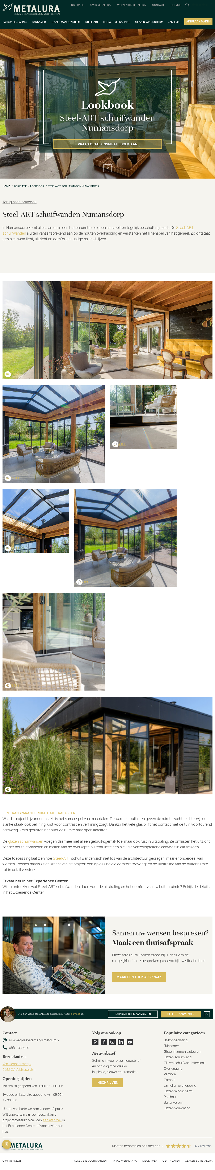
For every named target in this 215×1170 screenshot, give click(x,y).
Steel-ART (62, 859)
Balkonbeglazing (175, 1040)
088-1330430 (19, 1048)
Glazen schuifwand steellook (185, 1063)
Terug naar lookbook (20, 202)
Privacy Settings (6, 1144)
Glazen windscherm (178, 1091)
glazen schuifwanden (25, 842)
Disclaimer (149, 1161)
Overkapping (173, 1068)
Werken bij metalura (198, 1161)
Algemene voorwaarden (90, 1161)
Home (6, 186)
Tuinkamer (171, 1046)
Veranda (170, 1074)
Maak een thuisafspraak (139, 977)
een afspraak (52, 1120)
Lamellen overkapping (180, 1085)
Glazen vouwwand (177, 1108)
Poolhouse (171, 1097)
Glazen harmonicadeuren (182, 1051)
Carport (169, 1080)
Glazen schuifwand (177, 1057)
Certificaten (171, 1161)
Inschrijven (107, 1082)
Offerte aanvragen (180, 1014)
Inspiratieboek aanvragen (133, 1014)
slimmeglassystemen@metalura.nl (34, 1040)
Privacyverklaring (124, 1161)
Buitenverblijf (173, 1102)
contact (75, 1014)
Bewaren (12, 374)
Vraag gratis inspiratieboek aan (108, 144)
